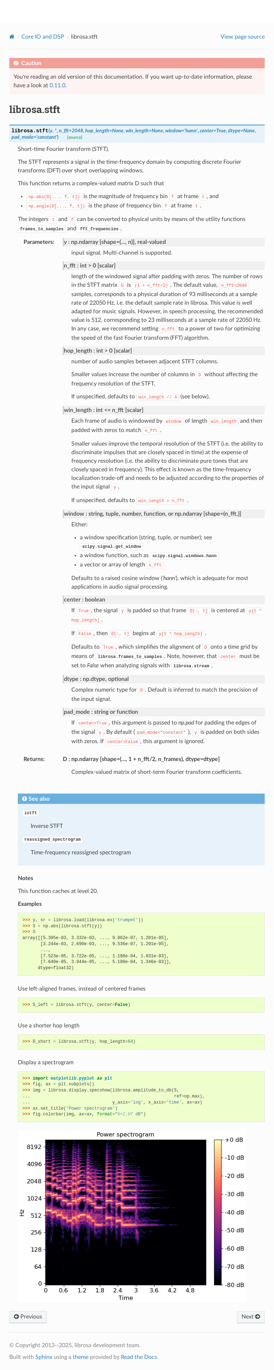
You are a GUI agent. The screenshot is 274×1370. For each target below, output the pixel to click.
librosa (141, 11)
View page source (242, 37)
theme (80, 1357)
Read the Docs (139, 1357)
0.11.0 (57, 85)
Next (251, 1317)
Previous (28, 1317)
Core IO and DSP (42, 37)
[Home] (12, 37)
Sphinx (43, 1357)
